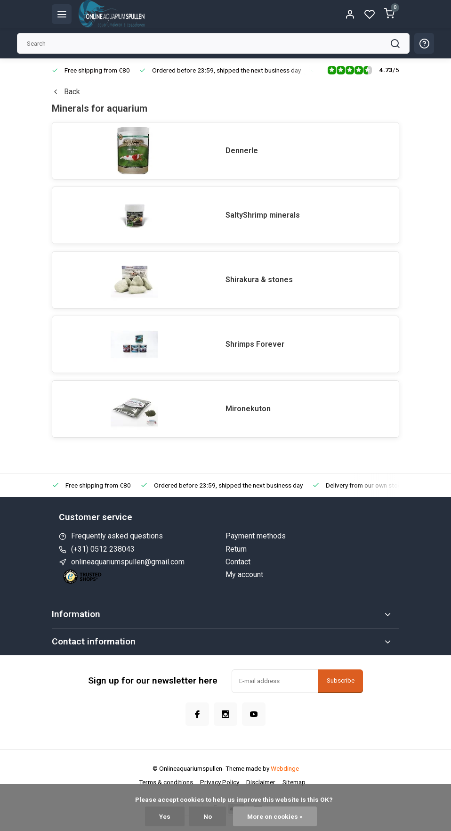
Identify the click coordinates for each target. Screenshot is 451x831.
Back (66, 91)
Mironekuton (248, 408)
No (207, 816)
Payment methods (256, 535)
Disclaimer (260, 782)
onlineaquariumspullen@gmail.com (128, 561)
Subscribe (340, 680)
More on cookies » (275, 816)
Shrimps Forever (255, 344)
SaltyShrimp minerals (263, 215)
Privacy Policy (219, 782)
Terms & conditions (166, 782)
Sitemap (294, 782)
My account (244, 574)
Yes (164, 816)
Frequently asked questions (117, 535)
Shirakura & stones (259, 279)
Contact (238, 561)
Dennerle (242, 150)
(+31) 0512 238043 (103, 549)
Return (236, 549)
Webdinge (285, 768)
